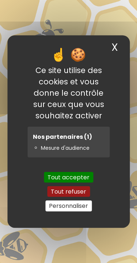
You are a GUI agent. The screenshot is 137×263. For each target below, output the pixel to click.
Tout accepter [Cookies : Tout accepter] (68, 177)
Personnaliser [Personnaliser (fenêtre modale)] (68, 206)
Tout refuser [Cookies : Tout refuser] (68, 191)
